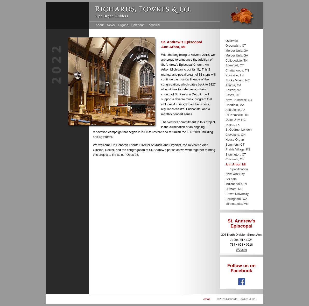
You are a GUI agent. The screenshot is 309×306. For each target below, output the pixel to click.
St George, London (238, 129)
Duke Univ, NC (235, 119)
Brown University (237, 194)
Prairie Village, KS (237, 149)
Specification (239, 169)
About (100, 25)
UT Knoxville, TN (237, 115)
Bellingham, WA (236, 199)
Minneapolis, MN (236, 204)
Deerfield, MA (234, 105)
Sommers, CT (235, 144)
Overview (231, 41)
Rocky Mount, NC (237, 80)
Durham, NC (234, 189)
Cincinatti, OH (235, 159)
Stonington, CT (235, 154)
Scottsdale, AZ (235, 110)
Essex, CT (232, 95)
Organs (123, 25)
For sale (231, 179)
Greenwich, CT (235, 45)
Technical (153, 25)
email (206, 299)
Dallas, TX (232, 125)
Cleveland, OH (235, 134)
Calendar (137, 25)
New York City (235, 174)
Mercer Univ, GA (236, 50)
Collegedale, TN (236, 60)
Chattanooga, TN (237, 70)
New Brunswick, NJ (238, 100)
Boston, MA (233, 90)
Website (241, 249)
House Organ (234, 139)
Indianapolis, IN (236, 184)
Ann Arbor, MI (235, 164)
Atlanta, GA (233, 85)
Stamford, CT (234, 65)
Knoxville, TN (234, 75)
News (111, 25)
